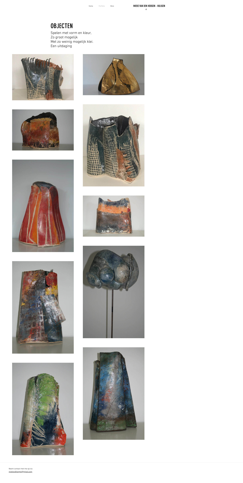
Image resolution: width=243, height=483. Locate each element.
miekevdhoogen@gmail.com (20, 472)
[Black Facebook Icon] (146, 9)
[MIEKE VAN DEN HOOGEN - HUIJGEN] (149, 6)
